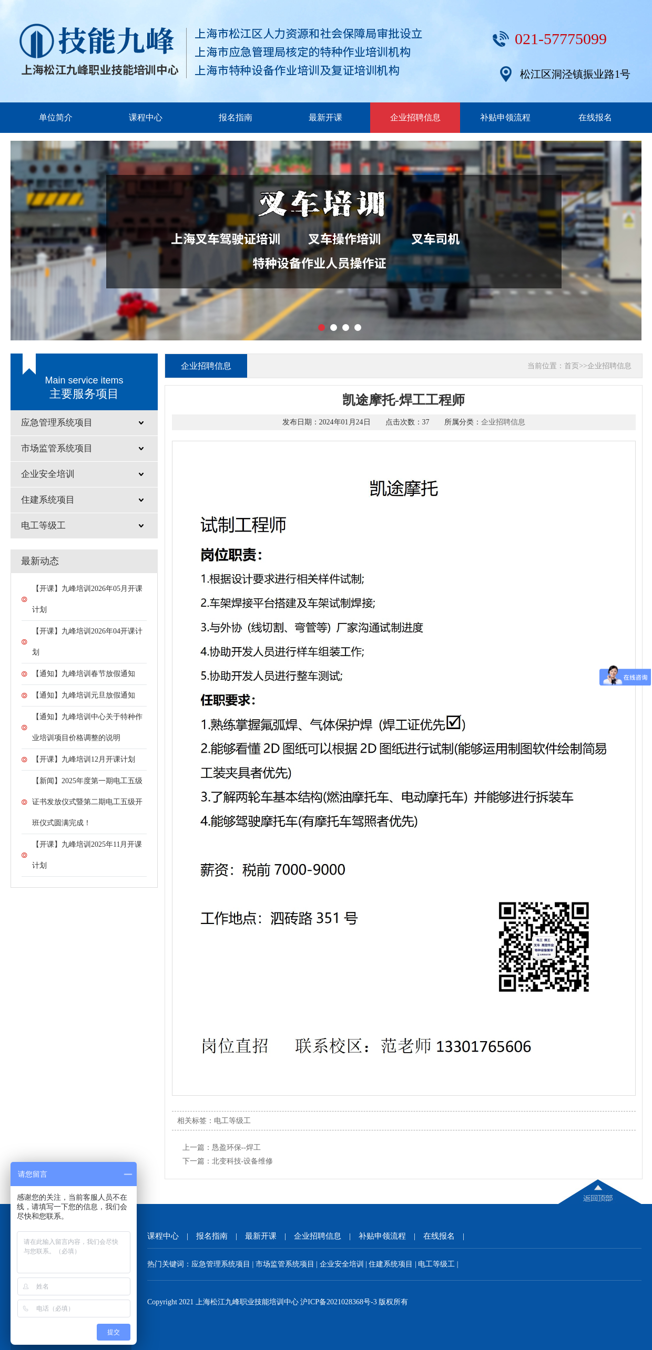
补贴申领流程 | (391, 1236)
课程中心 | (171, 1236)
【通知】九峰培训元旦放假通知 (83, 695)
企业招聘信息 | (326, 1236)
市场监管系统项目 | (288, 1264)
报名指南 (235, 117)
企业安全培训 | (344, 1264)
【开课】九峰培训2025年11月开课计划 (87, 854)
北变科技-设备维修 (242, 1161)
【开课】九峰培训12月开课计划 (83, 759)
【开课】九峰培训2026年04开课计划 (87, 641)
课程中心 (145, 117)
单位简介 (56, 117)
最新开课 (325, 117)
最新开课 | (269, 1236)
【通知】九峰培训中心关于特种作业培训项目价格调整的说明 (87, 727)
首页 (571, 366)
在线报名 (595, 117)
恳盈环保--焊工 (236, 1147)
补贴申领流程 (505, 117)
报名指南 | (220, 1236)
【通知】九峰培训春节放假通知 (83, 674)
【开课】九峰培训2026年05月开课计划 (87, 599)
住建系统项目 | (393, 1264)
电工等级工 (232, 1121)
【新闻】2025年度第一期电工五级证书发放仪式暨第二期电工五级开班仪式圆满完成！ (87, 802)
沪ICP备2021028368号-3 (338, 1302)
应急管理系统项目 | (223, 1264)
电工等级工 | (438, 1264)
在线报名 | (447, 1236)
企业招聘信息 (415, 117)
